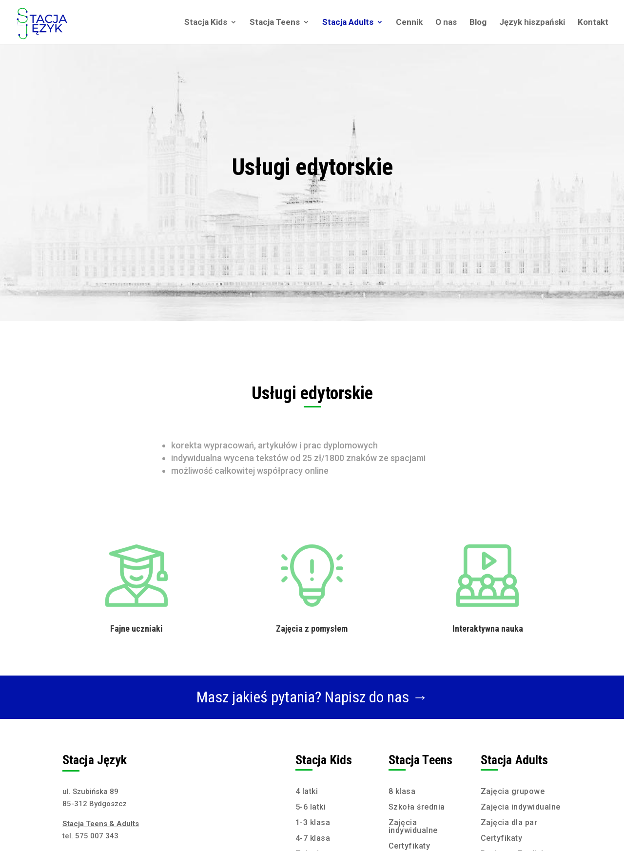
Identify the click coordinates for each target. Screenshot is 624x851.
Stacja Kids (205, 23)
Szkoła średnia (417, 807)
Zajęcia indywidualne (413, 826)
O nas (446, 23)
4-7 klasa (313, 838)
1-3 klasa (313, 822)
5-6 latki (310, 807)
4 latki (306, 791)
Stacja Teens (275, 23)
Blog (478, 23)
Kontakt (593, 23)
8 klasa (402, 791)
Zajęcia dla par (509, 822)
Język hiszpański (532, 23)
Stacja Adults (347, 23)
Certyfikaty (409, 846)
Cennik (409, 23)
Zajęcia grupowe (513, 791)
